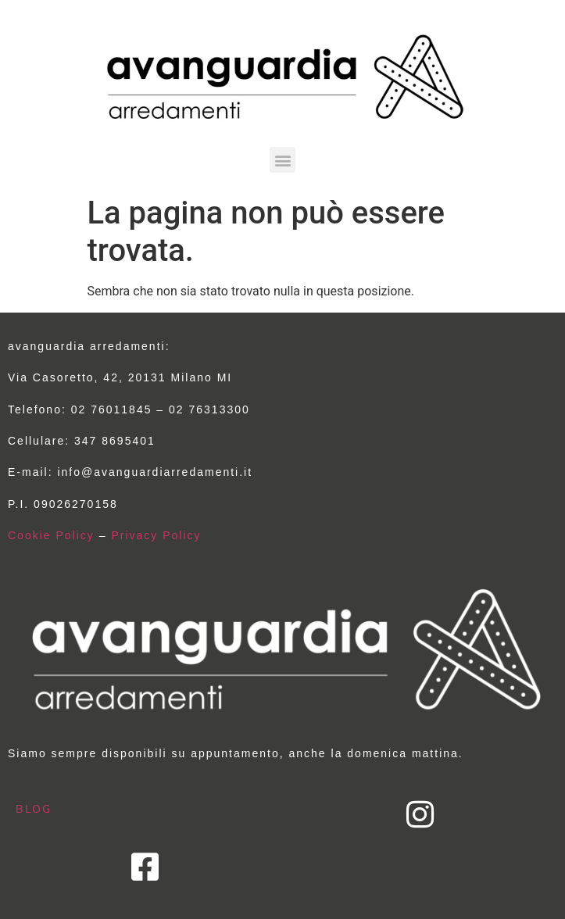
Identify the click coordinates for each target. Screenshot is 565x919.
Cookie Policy (51, 535)
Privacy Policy (156, 535)
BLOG (34, 809)
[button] (282, 160)
